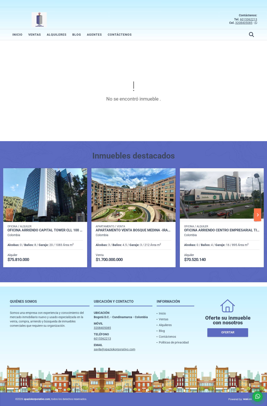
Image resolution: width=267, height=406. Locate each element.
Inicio (17, 34)
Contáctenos (120, 34)
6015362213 (248, 19)
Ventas (34, 34)
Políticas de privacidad (174, 342)
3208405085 (243, 22)
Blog (76, 34)
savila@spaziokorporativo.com (114, 349)
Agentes (94, 34)
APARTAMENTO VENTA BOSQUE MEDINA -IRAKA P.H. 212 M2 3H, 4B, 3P (133, 230)
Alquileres (57, 34)
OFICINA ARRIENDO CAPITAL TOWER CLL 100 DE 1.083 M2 (45, 230)
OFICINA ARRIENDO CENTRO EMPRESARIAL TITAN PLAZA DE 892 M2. (221, 230)
